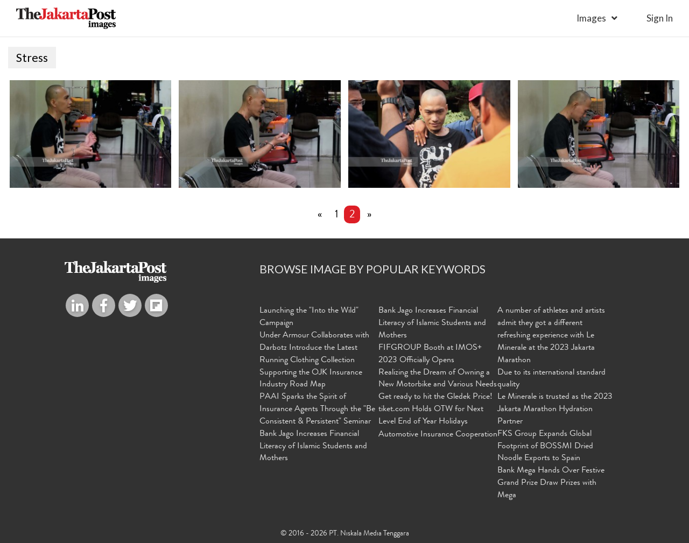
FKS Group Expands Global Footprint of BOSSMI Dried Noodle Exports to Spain (545, 446)
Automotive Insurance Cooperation (437, 435)
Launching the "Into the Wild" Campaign (308, 317)
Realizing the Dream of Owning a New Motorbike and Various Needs (437, 379)
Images (591, 18)
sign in (659, 18)
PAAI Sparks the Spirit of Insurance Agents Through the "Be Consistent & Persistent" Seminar (317, 409)
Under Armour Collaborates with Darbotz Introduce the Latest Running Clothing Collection (314, 348)
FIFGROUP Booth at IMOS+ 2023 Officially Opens (430, 354)
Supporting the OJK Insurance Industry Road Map (310, 379)
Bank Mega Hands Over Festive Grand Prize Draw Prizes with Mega (550, 483)
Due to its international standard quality (551, 379)
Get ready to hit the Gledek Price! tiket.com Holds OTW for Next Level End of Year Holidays (435, 409)
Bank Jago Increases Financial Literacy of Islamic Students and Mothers (313, 446)
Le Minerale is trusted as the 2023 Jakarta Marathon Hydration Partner (555, 409)
